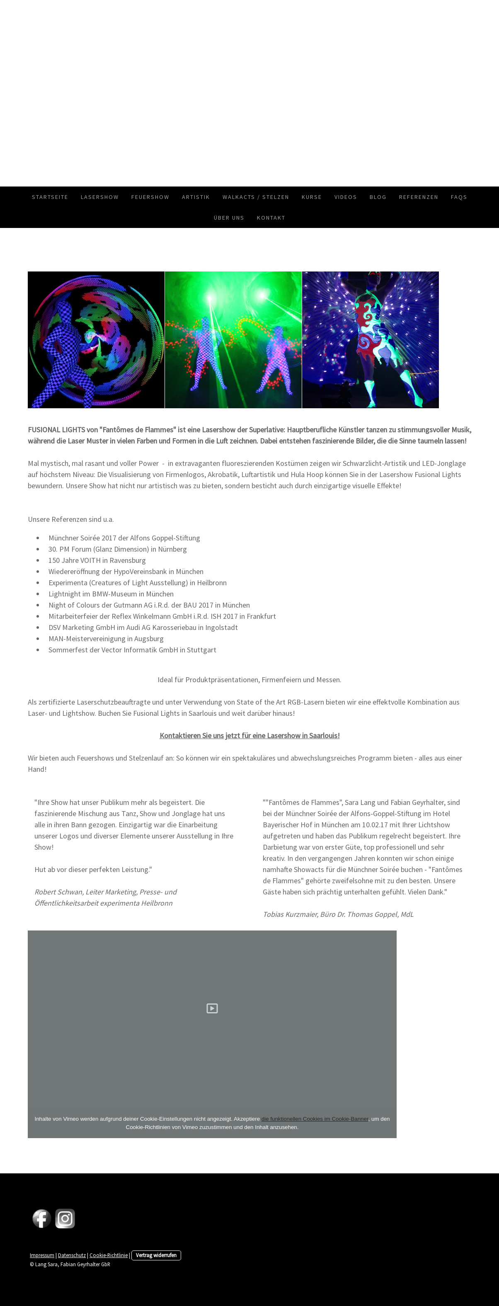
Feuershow (150, 197)
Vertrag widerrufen (156, 1255)
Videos (345, 197)
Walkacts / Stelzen (256, 197)
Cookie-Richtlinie (109, 1255)
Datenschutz (72, 1255)
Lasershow (100, 197)
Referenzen (418, 197)
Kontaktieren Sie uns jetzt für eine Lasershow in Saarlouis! (250, 735)
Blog (378, 197)
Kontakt (271, 217)
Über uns (229, 217)
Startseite (50, 197)
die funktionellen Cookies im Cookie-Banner (315, 1119)
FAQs (459, 197)
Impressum (42, 1255)
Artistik (196, 197)
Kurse (312, 197)
